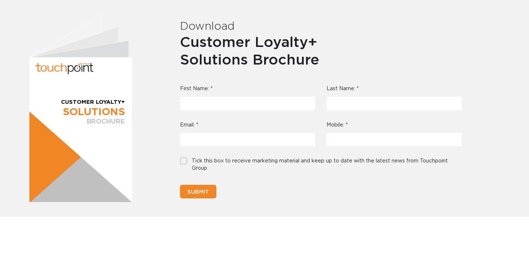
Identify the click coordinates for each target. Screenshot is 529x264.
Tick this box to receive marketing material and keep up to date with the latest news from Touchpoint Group (320, 164)
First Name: (196, 88)
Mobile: (337, 125)
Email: (189, 125)
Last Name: (343, 88)
